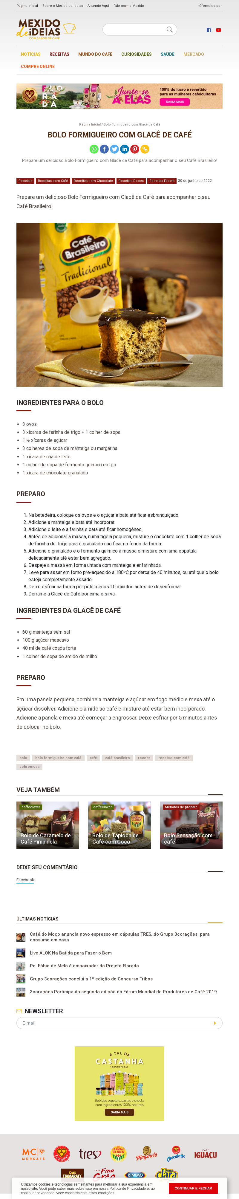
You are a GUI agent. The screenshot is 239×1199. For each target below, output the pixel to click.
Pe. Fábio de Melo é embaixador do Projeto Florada (84, 966)
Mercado (193, 54)
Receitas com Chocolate (93, 181)
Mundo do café (95, 54)
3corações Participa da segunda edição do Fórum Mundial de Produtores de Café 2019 (123, 992)
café (93, 758)
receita (144, 758)
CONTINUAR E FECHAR (193, 1188)
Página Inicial (27, 6)
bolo (23, 758)
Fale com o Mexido (129, 6)
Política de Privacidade (127, 1188)
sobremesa (29, 767)
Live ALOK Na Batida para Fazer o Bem (71, 953)
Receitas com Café (53, 181)
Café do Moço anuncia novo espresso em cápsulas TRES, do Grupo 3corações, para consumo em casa (120, 937)
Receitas (59, 54)
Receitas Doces (131, 181)
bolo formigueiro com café (58, 758)
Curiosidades (136, 54)
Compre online (38, 66)
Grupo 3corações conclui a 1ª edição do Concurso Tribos (91, 978)
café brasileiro (117, 758)
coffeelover (31, 807)
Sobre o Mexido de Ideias (62, 6)
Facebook (25, 879)
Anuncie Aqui (98, 6)
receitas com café (174, 758)
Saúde (167, 54)
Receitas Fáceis (161, 181)
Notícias (31, 54)
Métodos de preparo (181, 807)
